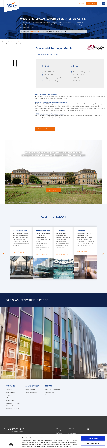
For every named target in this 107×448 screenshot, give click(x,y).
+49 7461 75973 (47, 75)
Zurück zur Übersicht (45, 129)
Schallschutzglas (10, 400)
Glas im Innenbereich (30, 389)
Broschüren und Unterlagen (52, 389)
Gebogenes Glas (10, 406)
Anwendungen (32, 386)
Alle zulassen (93, 426)
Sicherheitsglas (10, 398)
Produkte (10, 386)
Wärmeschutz (9, 389)
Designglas (9, 395)
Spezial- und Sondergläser (13, 403)
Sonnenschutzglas (10, 392)
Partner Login (80, 3)
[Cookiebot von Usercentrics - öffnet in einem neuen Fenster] (11, 444)
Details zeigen (89, 444)
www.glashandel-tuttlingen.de (51, 81)
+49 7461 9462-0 (48, 72)
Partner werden (91, 3)
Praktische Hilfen (49, 392)
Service (48, 386)
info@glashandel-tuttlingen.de (51, 78)
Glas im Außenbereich (31, 392)
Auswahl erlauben (93, 431)
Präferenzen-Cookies (34, 31)
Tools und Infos (49, 395)
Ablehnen (93, 435)
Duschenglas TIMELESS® (12, 409)
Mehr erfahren (54, 190)
